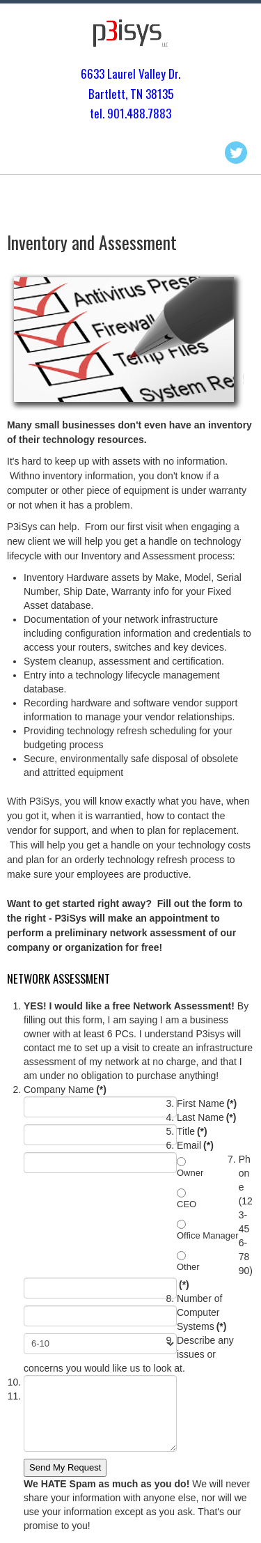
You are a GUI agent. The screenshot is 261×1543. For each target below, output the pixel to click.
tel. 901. (108, 113)
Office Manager (208, 1235)
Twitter (236, 152)
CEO (186, 1204)
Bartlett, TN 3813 (128, 93)
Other (188, 1267)
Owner (190, 1173)
